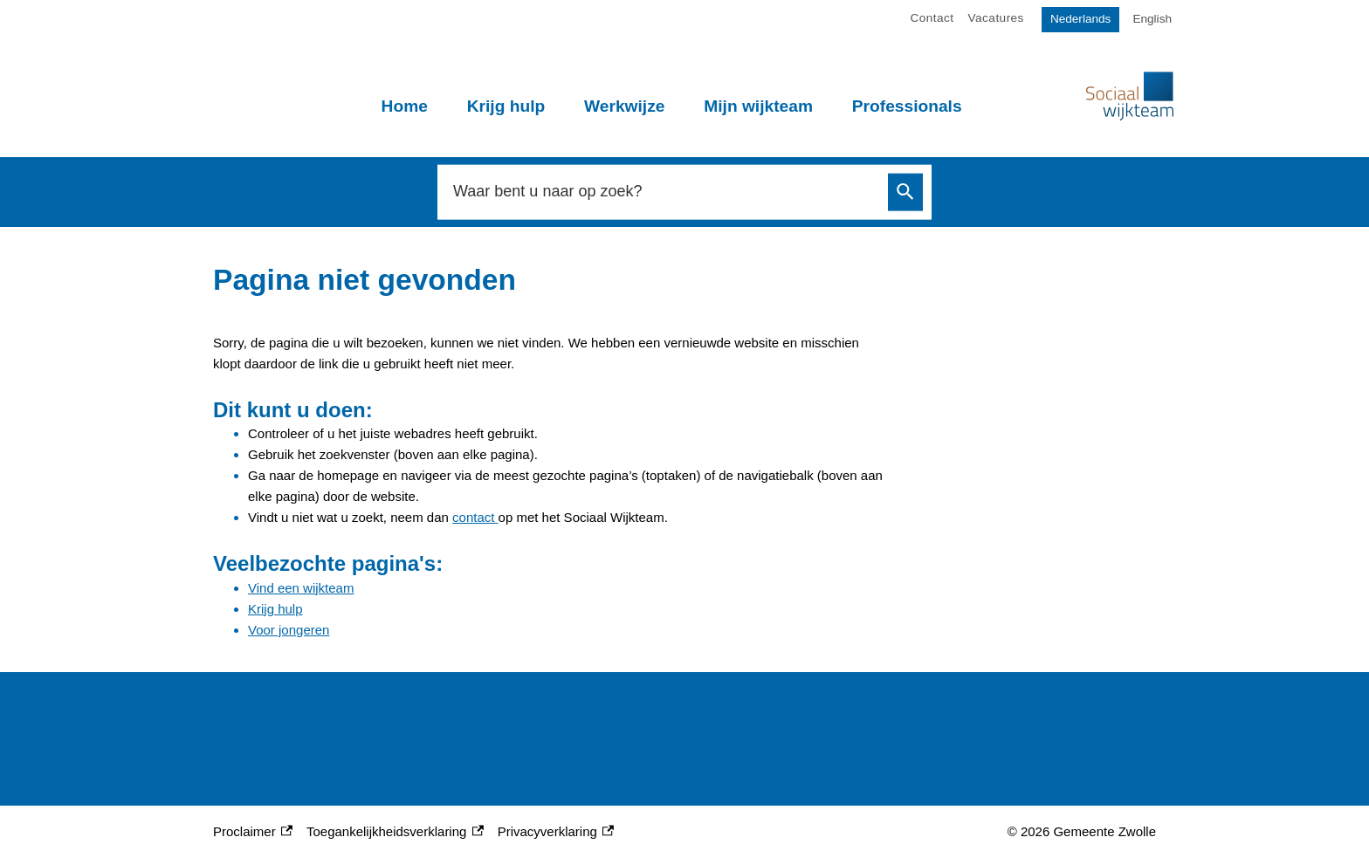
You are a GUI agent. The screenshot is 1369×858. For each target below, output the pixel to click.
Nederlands (1080, 18)
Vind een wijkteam (301, 587)
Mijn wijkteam (758, 106)
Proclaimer (252, 831)
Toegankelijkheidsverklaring (395, 831)
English (1152, 18)
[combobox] (665, 192)
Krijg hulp (506, 106)
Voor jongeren (288, 629)
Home (405, 106)
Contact (932, 17)
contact (475, 517)
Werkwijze (624, 106)
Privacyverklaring (556, 831)
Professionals (907, 106)
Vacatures (996, 17)
